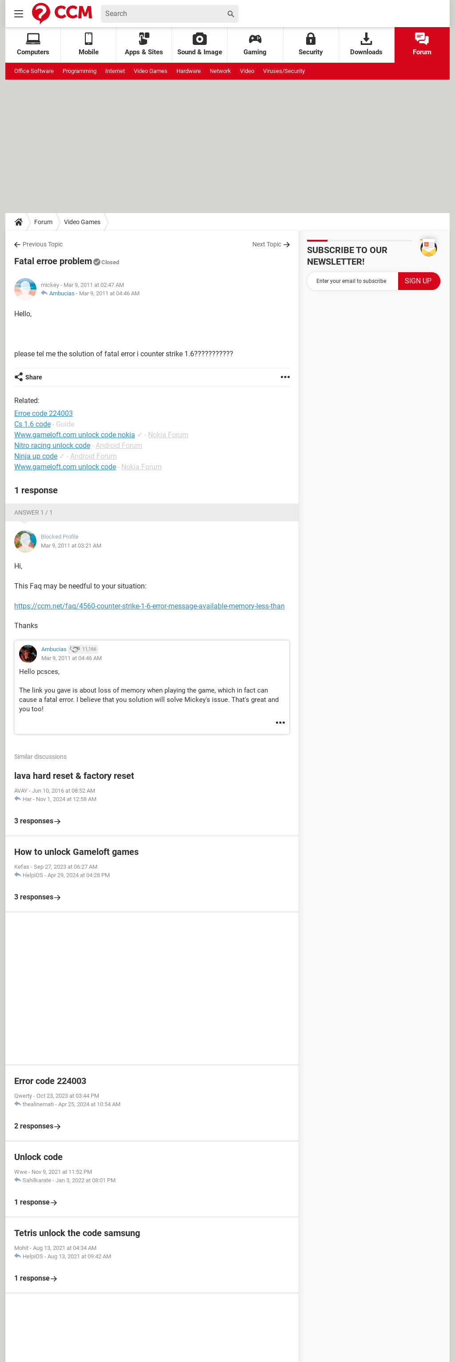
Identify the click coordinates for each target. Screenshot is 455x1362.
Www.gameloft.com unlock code (65, 467)
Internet (115, 71)
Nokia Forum (168, 435)
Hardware (188, 71)
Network (220, 71)
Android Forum (119, 445)
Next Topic (266, 244)
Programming (79, 71)
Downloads (366, 44)
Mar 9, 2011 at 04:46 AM (109, 293)
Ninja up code (35, 456)
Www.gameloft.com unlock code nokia (74, 435)
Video (247, 71)
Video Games (151, 71)
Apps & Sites (144, 44)
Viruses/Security (284, 71)
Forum (422, 44)
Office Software (34, 71)
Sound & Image (199, 44)
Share (33, 377)
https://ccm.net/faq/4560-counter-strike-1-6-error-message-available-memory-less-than (149, 606)
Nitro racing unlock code (52, 445)
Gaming (255, 44)
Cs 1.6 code (32, 424)
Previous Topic (43, 244)
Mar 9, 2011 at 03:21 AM (71, 545)
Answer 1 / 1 (33, 512)
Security (311, 44)
